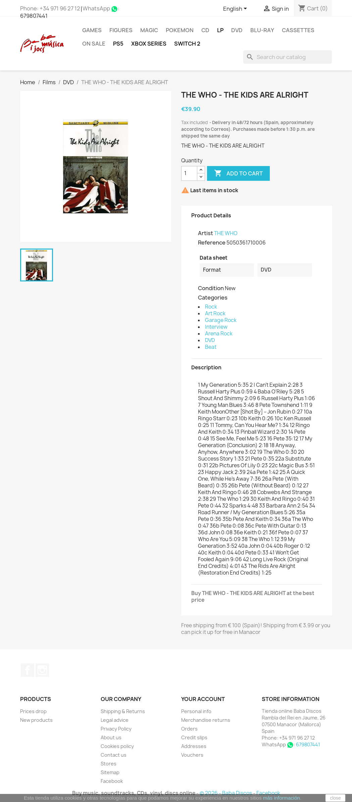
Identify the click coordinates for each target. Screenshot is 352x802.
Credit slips (194, 737)
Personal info (196, 711)
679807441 (34, 15)
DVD (237, 30)
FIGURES (121, 30)
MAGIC (149, 30)
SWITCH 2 (187, 43)
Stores (108, 763)
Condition (211, 288)
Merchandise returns (205, 720)
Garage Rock (221, 320)
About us (111, 737)
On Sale (93, 43)
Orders (189, 729)
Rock (211, 306)
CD (205, 30)
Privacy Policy (116, 729)
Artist (205, 233)
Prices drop (33, 711)
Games (92, 30)
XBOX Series (148, 43)
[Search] (287, 57)
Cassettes (298, 30)
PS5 (118, 43)
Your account (203, 699)
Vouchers (192, 755)
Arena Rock (219, 333)
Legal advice (115, 720)
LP (220, 30)
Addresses (193, 746)
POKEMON (180, 30)
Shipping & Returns (123, 711)
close (335, 798)
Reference (211, 242)
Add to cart (238, 173)
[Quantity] (189, 173)
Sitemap (110, 772)
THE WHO (226, 233)
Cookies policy (117, 746)
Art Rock (215, 313)
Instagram (42, 670)
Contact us (114, 755)
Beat (210, 347)
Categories (213, 297)
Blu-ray (262, 30)
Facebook (27, 670)
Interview (216, 326)
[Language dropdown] (236, 9)
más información (281, 798)
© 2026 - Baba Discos (226, 793)
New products (36, 720)
